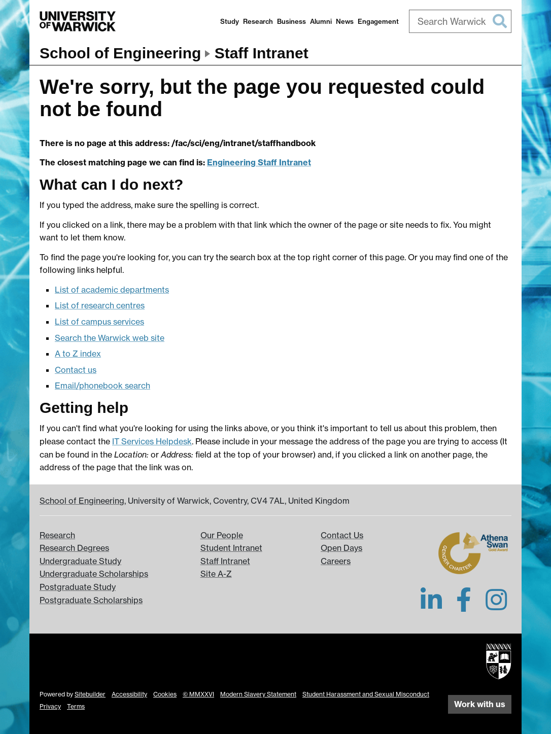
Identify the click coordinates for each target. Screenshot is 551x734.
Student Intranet (231, 548)
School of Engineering (120, 53)
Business (291, 21)
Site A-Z (216, 574)
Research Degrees (74, 548)
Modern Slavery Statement (258, 694)
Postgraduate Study (78, 587)
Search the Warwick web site (109, 338)
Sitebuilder (90, 694)
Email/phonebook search (102, 385)
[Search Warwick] (460, 21)
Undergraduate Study (80, 561)
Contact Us (342, 535)
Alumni (321, 21)
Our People (221, 535)
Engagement (378, 21)
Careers (336, 561)
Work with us (479, 704)
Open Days (341, 548)
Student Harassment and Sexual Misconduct (365, 694)
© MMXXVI (198, 694)
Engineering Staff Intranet (259, 162)
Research (258, 21)
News (345, 21)
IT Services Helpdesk (152, 441)
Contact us (75, 370)
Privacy (50, 706)
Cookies (165, 694)
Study (229, 21)
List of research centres (100, 305)
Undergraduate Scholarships (94, 574)
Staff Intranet (261, 53)
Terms (76, 706)
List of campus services (99, 322)
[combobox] (460, 21)
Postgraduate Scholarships (91, 600)
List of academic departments (112, 290)
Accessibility (129, 694)
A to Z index (78, 353)
